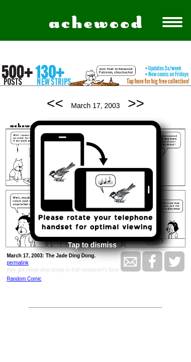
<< (55, 103)
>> (136, 103)
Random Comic (24, 279)
